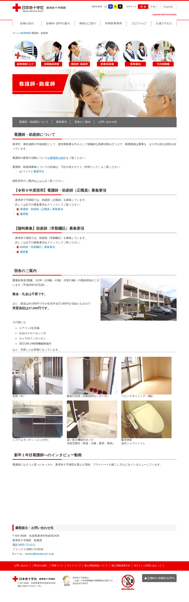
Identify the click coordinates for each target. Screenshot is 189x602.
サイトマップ (74, 565)
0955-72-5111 (26, 544)
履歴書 (24, 214)
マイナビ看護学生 (33, 171)
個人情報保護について (96, 565)
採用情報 (25, 33)
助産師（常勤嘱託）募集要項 (37, 247)
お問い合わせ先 (107, 121)
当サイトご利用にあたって (148, 565)
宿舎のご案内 (83, 121)
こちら (41, 180)
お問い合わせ (21, 565)
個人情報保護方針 (120, 565)
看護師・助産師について (34, 121)
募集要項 (61, 121)
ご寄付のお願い (40, 565)
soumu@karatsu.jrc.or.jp (39, 553)
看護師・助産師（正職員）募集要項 (41, 209)
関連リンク (57, 565)
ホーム (15, 33)
